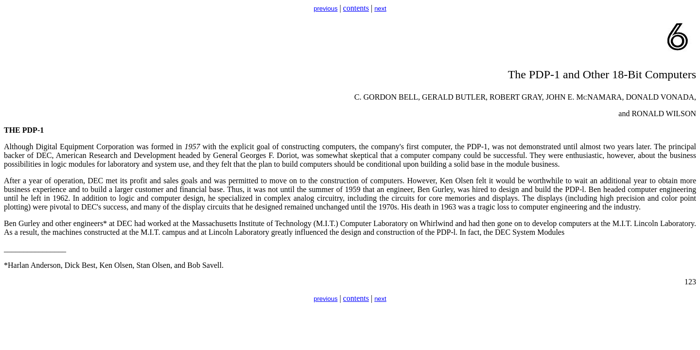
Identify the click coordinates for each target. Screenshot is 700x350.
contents (356, 8)
